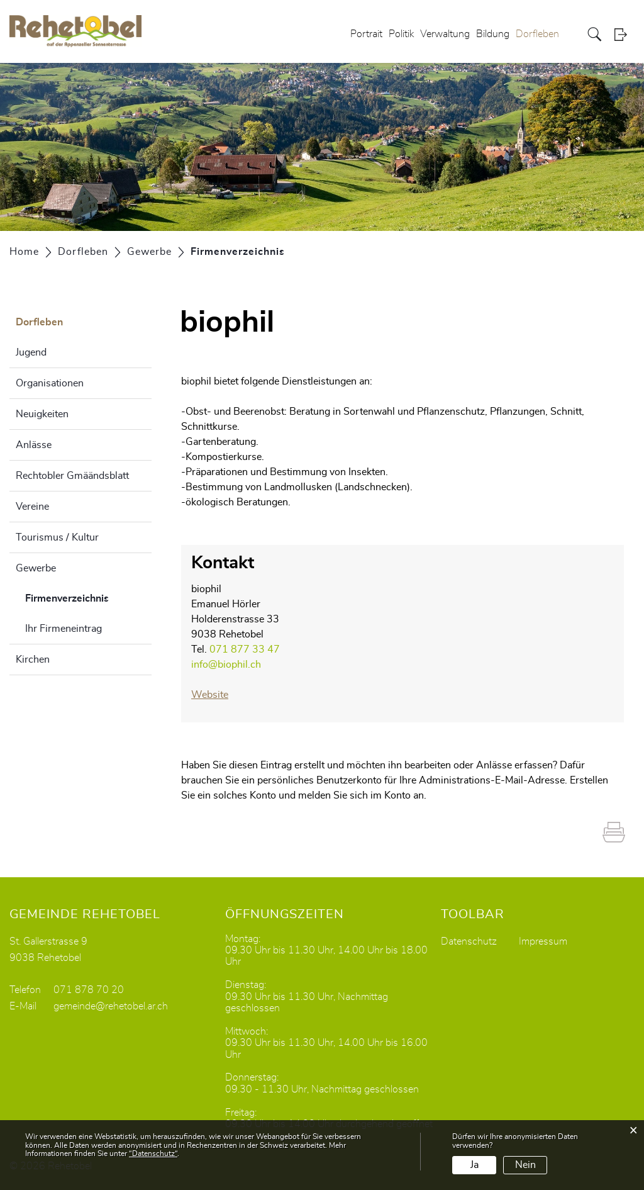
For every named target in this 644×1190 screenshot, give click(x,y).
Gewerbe (36, 568)
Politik (401, 34)
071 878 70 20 (88, 990)
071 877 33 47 (244, 649)
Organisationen (50, 383)
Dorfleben (537, 34)
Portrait (366, 34)
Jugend (31, 352)
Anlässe (34, 445)
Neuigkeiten (42, 414)
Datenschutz (469, 941)
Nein (525, 1165)
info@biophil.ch (226, 665)
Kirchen (33, 659)
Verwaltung (445, 34)
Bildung (492, 34)
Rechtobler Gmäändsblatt (72, 476)
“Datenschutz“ (153, 1153)
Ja (474, 1165)
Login (624, 34)
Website (216, 695)
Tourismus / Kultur (57, 537)
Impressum (543, 941)
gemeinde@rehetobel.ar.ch (110, 1006)
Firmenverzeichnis (88, 596)
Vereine (32, 507)
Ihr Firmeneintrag (63, 629)
